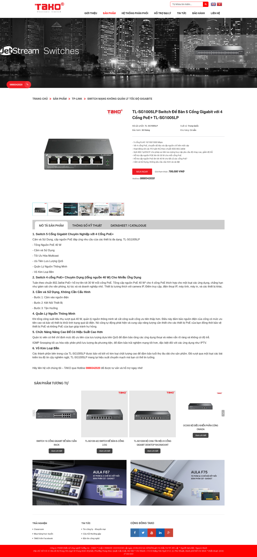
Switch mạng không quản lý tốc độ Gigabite (119, 98)
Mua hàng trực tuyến (42, 534)
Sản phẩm (109, 13)
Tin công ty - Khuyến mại (93, 529)
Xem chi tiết (56, 451)
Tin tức (181, 13)
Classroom (38, 529)
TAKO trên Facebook (42, 538)
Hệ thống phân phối (135, 13)
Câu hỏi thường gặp (91, 534)
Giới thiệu (90, 13)
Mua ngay (142, 171)
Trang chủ (40, 98)
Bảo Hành (198, 13)
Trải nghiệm (39, 523)
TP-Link (77, 98)
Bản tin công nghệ (90, 538)
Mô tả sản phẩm (51, 225)
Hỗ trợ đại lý (162, 13)
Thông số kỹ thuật (87, 225)
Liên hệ (215, 13)
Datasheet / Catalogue (128, 225)
